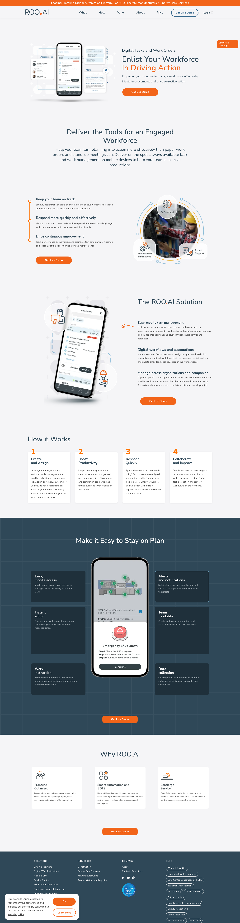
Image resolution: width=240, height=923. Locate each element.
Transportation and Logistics (92, 860)
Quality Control (42, 860)
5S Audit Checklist (177, 848)
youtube (128, 858)
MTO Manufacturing (88, 856)
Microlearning (174, 871)
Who (120, 12)
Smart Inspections (43, 847)
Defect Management (44, 878)
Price (160, 12)
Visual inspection (176, 900)
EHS (200, 860)
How (102, 12)
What (83, 12)
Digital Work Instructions (46, 851)
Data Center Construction (181, 860)
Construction (84, 847)
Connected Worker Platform (133, 920)
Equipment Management (46, 873)
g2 (133, 858)
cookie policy (16, 914)
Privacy (113, 920)
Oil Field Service (194, 871)
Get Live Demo (184, 12)
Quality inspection (177, 889)
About (140, 12)
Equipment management (180, 865)
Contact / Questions (132, 851)
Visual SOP (195, 900)
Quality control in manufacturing (184, 883)
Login (206, 12)
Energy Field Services (89, 851)
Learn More (64, 912)
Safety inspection (176, 894)
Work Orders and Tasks (46, 864)
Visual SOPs (40, 856)
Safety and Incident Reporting (49, 869)
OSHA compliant (176, 877)
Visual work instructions (180, 906)
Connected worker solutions (182, 854)
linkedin (123, 858)
